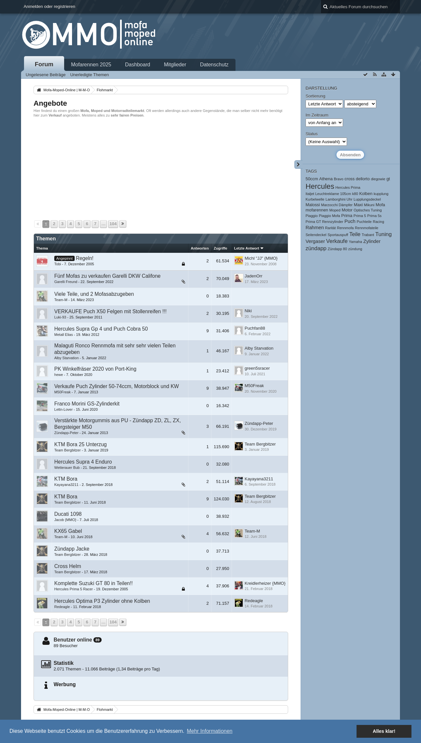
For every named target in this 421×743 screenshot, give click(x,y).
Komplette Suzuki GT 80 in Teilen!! (93, 583)
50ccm (312, 178)
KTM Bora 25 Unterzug (80, 444)
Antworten (200, 248)
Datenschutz (214, 64)
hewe (58, 375)
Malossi (313, 204)
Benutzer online (73, 640)
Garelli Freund (65, 282)
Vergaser (315, 241)
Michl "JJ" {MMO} (261, 258)
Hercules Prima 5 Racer (73, 589)
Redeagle (62, 607)
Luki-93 (60, 317)
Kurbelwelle (315, 199)
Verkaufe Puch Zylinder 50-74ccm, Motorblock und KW (116, 386)
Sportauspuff (338, 235)
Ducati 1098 (68, 514)
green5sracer (257, 368)
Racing (378, 222)
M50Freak (62, 392)
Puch (350, 221)
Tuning (383, 234)
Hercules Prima (347, 187)
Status (312, 133)
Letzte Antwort (246, 248)
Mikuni (369, 205)
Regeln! (84, 258)
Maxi (358, 204)
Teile (354, 234)
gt (388, 178)
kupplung (381, 194)
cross (349, 178)
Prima (347, 215)
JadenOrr (253, 275)
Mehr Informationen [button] (210, 731)
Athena (326, 178)
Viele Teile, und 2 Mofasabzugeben (94, 294)
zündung (355, 249)
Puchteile (364, 222)
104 (113, 223)
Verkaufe (337, 241)
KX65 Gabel (68, 531)
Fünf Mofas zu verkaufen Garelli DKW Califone (107, 276)
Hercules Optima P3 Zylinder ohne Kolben (102, 601)
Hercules (320, 186)
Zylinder (372, 241)
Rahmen (315, 227)
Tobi (57, 264)
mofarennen (317, 210)
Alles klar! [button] (384, 731)
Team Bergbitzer (67, 450)
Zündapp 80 (337, 249)
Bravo (338, 179)
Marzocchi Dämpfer (337, 205)
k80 (355, 194)
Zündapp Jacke (71, 549)
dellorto (363, 178)
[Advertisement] (161, 168)
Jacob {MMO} (65, 520)
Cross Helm (67, 566)
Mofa (380, 204)
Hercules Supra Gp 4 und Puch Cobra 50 (101, 329)
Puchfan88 (255, 328)
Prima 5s (374, 216)
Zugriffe (220, 248)
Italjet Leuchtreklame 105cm (328, 194)
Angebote (50, 103)
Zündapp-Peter (66, 433)
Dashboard (137, 64)
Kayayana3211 (66, 485)
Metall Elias (63, 335)
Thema (42, 248)
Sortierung (315, 96)
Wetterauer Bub (67, 468)
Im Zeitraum (317, 115)
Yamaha (355, 242)
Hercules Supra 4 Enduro (83, 462)
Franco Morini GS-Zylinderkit (86, 403)
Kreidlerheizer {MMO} (265, 583)
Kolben (365, 193)
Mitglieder (175, 64)
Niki (248, 310)
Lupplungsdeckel (367, 199)
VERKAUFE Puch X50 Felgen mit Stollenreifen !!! (110, 311)
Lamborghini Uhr (339, 199)
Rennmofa (345, 228)
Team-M (60, 300)
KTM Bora (65, 479)
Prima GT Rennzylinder (324, 222)
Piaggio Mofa (329, 216)
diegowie (378, 179)
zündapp (316, 248)
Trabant (368, 235)
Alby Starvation (66, 358)
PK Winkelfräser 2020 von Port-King (95, 369)
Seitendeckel (316, 235)
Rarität (330, 228)
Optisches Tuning (368, 210)
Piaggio (312, 216)
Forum (44, 64)
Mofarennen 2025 (91, 64)
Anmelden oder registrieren (49, 6)
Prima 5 (360, 216)
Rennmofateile (366, 228)
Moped (334, 210)
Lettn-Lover (63, 409)
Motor (347, 210)
